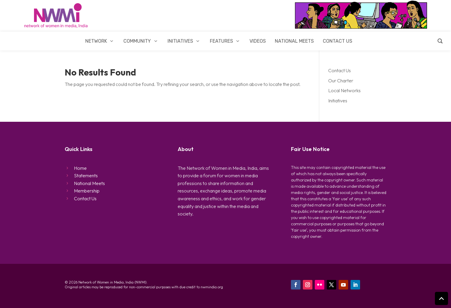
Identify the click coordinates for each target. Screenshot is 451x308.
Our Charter (340, 81)
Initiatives (337, 101)
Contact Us (339, 70)
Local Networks (344, 90)
